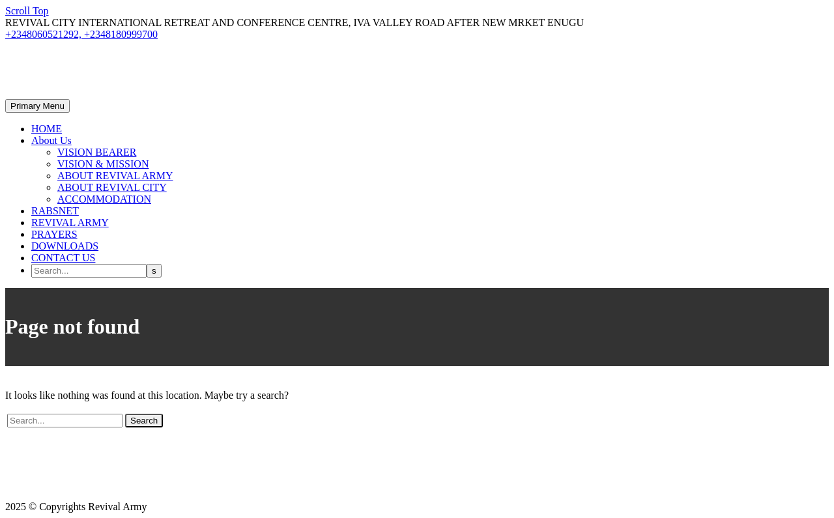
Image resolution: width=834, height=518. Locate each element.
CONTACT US (63, 257)
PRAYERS (54, 234)
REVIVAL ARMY (70, 222)
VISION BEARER (96, 152)
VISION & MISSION (103, 163)
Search (144, 420)
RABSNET (55, 210)
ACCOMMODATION (104, 199)
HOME (46, 128)
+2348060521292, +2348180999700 (81, 34)
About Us (51, 140)
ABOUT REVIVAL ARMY (115, 175)
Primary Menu (37, 106)
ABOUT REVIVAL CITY (112, 187)
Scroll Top (27, 10)
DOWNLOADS (64, 246)
